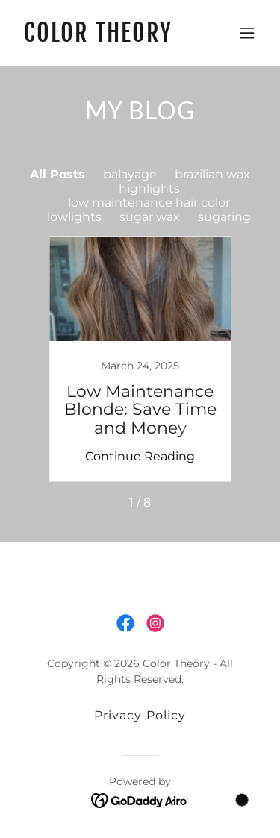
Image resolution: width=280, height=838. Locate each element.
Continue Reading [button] (140, 456)
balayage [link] (130, 174)
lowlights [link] (74, 217)
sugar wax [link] (149, 217)
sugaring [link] (224, 217)
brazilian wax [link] (212, 174)
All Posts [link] (57, 174)
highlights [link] (149, 188)
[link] (103, 38)
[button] (247, 33)
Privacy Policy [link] (139, 715)
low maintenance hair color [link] (149, 203)
